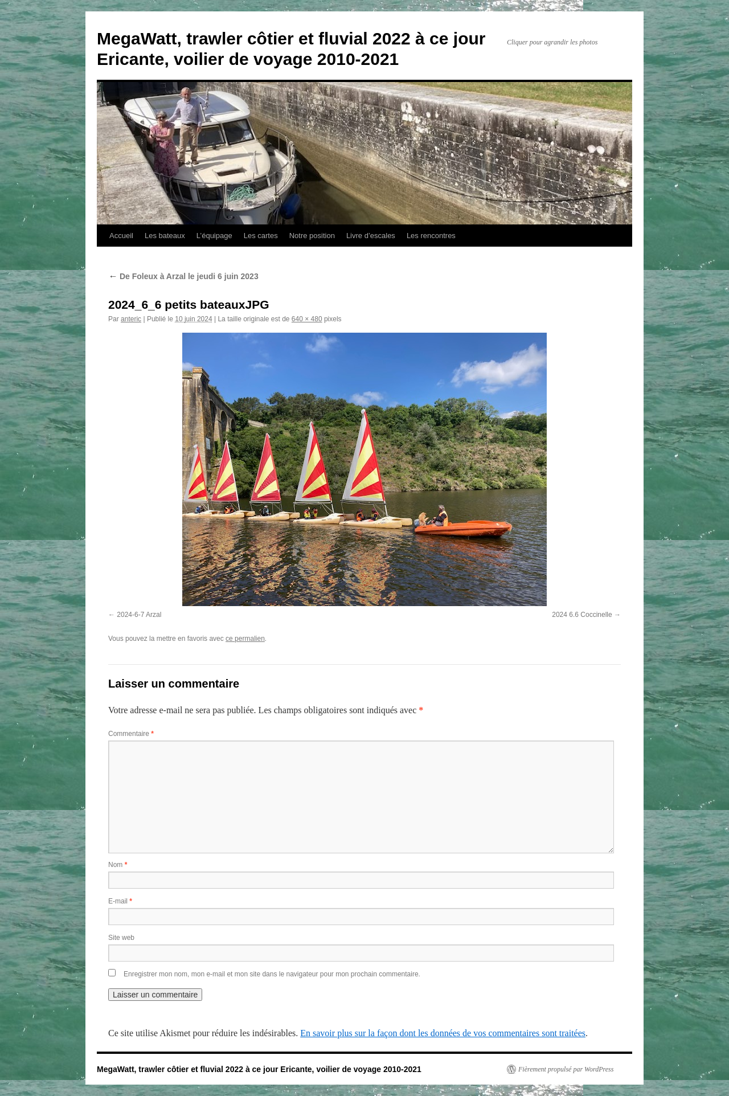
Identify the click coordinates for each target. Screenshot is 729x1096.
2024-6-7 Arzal (139, 615)
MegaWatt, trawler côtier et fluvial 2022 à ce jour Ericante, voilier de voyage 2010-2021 (259, 1069)
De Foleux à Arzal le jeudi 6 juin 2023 (183, 276)
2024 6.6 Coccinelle (582, 615)
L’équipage (214, 235)
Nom (117, 865)
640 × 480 (307, 319)
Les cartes (261, 235)
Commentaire (131, 734)
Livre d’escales (370, 235)
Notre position (312, 235)
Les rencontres (431, 235)
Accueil (121, 235)
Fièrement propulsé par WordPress (565, 1069)
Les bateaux (165, 235)
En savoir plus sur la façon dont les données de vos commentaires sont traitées (442, 1033)
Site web (121, 938)
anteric (131, 319)
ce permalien (245, 639)
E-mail (120, 901)
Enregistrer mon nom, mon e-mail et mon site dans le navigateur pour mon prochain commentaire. (272, 974)
